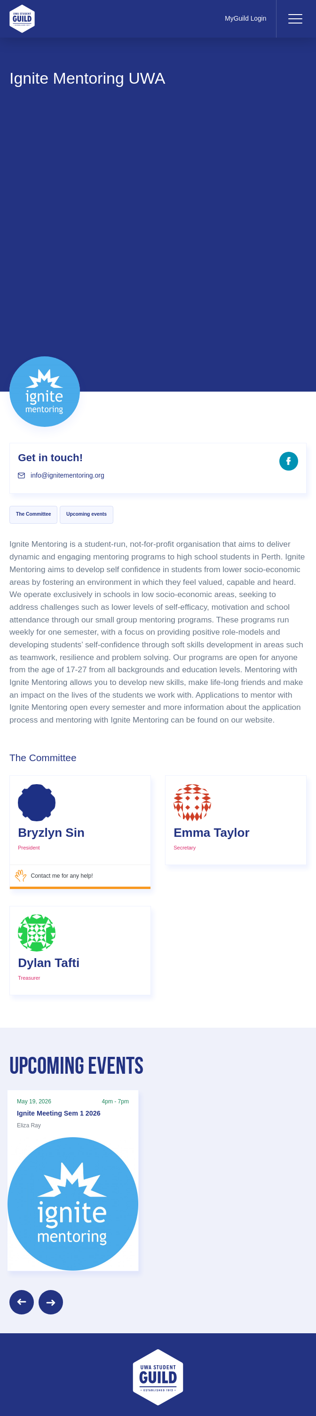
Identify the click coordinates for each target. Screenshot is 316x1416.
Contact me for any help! (54, 876)
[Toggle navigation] (295, 19)
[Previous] (21, 1302)
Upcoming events (86, 514)
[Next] (51, 1302)
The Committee (33, 514)
